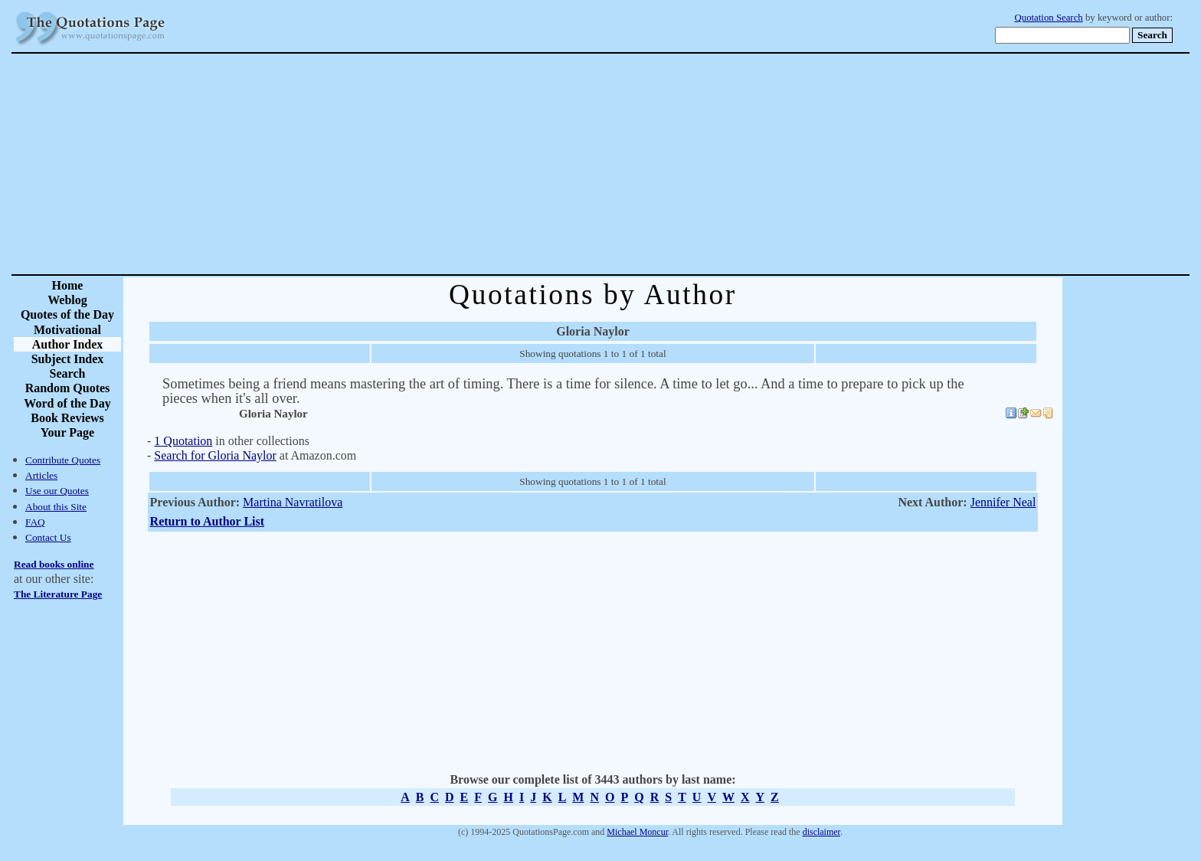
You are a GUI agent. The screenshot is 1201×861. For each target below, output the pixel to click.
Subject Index (67, 358)
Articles (41, 475)
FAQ (35, 522)
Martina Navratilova (292, 502)
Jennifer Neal (1003, 502)
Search (68, 373)
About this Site (56, 506)
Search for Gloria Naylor (215, 455)
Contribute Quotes (62, 460)
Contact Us (48, 537)
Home (67, 285)
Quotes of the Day (67, 314)
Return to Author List (207, 521)
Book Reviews (67, 417)
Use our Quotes (57, 490)
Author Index (67, 344)
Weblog (67, 299)
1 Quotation (183, 440)
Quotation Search (1049, 17)
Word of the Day (67, 403)
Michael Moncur (637, 832)
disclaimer (821, 832)
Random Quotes (67, 387)
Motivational (67, 329)
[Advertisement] (654, 164)
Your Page (67, 432)
